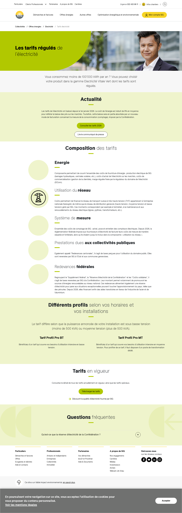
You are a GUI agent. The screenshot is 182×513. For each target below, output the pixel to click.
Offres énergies (66, 15)
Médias (112, 462)
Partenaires (53, 4)
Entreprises (51, 459)
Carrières (78, 4)
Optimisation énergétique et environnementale (118, 15)
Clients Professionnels (34, 4)
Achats (112, 468)
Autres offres (85, 15)
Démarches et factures (43, 15)
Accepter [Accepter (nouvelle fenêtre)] (166, 501)
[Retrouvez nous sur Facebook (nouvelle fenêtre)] (143, 459)
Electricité (49, 27)
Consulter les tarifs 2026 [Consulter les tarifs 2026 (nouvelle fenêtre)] (90, 125)
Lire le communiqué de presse (91, 134)
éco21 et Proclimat (85, 459)
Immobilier (51, 465)
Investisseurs (115, 465)
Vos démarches (84, 456)
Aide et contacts (21, 465)
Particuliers (18, 4)
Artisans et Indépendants (56, 456)
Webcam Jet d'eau (117, 471)
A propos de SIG (66, 4)
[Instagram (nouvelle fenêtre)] (159, 459)
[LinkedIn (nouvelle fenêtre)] (154, 459)
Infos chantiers (152, 4)
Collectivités (20, 27)
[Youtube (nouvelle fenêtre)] (149, 459)
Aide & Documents (85, 462)
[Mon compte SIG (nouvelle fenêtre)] (154, 15)
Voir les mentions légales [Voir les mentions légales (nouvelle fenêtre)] (22, 505)
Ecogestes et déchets (23, 462)
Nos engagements (117, 456)
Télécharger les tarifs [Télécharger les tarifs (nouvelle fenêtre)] (91, 391)
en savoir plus (69, 482)
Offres (17, 459)
